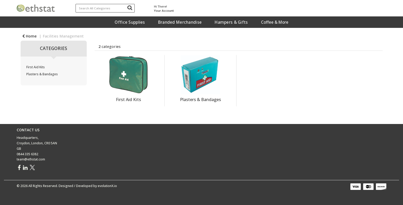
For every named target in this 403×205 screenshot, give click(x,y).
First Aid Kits (35, 67)
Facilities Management (63, 36)
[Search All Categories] (105, 8)
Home (29, 36)
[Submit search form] (130, 7)
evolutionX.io (107, 186)
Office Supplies (130, 22)
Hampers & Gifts (231, 22)
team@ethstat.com (31, 159)
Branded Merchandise (180, 22)
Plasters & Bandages (42, 74)
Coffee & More (274, 22)
